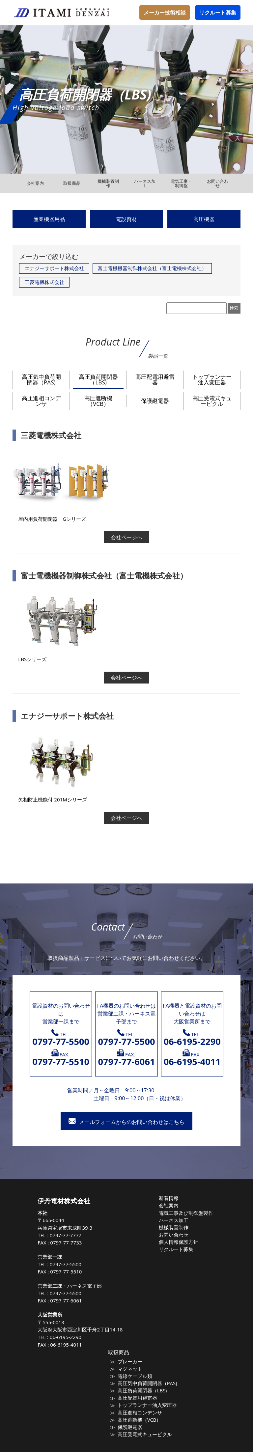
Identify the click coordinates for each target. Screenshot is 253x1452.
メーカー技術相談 (165, 12)
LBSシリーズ (32, 659)
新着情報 (171, 1198)
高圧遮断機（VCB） (98, 400)
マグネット (131, 1368)
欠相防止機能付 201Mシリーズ (52, 799)
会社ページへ (126, 537)
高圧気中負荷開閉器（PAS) (41, 379)
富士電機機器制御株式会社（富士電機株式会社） (152, 268)
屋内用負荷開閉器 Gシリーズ (52, 519)
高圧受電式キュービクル (212, 400)
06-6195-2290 (71, 1337)
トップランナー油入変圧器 (212, 379)
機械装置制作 (175, 1226)
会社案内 (171, 1205)
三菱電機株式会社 (44, 282)
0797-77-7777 (71, 1235)
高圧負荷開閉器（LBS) (98, 379)
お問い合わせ (175, 1233)
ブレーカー (131, 1361)
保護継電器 (155, 401)
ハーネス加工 (175, 1219)
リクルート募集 (217, 12)
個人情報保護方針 (179, 1240)
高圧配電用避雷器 (155, 379)
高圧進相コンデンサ (41, 400)
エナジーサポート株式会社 (54, 268)
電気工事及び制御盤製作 (186, 1212)
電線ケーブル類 (136, 1375)
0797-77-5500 (71, 1264)
